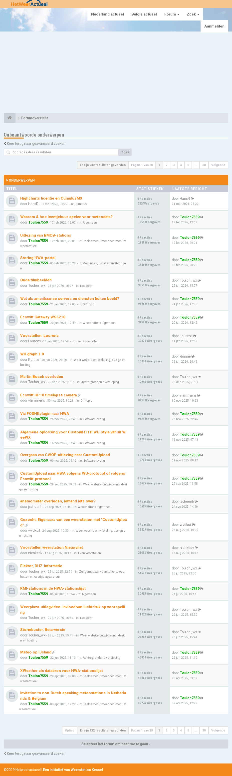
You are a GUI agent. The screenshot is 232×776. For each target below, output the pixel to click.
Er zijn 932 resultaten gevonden (103, 165)
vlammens (36, 400)
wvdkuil (34, 530)
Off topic (88, 304)
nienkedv (35, 553)
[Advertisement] (116, 73)
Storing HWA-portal (37, 258)
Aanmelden (214, 26)
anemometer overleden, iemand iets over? (58, 501)
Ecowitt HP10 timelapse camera (48, 395)
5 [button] (188, 165)
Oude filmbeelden (36, 280)
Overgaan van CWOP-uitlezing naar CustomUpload (65, 455)
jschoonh (35, 507)
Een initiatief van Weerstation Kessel (73, 770)
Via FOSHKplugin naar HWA (44, 413)
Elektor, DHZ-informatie (41, 566)
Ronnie (33, 360)
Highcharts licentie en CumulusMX (51, 198)
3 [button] (174, 165)
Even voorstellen (87, 341)
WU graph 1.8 (32, 354)
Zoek (193, 14)
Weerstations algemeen (99, 323)
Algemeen (90, 222)
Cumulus (80, 204)
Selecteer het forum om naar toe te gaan (116, 744)
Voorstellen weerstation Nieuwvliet (51, 547)
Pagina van (142, 165)
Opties (69, 730)
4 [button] (181, 165)
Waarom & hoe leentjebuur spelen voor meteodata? (66, 217)
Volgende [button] (218, 165)
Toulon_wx (36, 286)
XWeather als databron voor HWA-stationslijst (61, 670)
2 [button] (166, 165)
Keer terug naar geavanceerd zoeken (36, 144)
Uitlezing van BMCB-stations (45, 235)
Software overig (94, 419)
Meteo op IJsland (35, 652)
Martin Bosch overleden (41, 376)
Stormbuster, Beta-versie (42, 629)
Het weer (86, 286)
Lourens (34, 341)
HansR (33, 204)
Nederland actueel (107, 14)
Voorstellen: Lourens (39, 335)
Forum (171, 14)
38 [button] (204, 165)
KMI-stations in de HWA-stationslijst (53, 588)
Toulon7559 (38, 222)
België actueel (144, 14)
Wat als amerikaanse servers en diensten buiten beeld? (69, 298)
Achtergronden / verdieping (100, 382)
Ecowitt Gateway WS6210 (42, 317)
